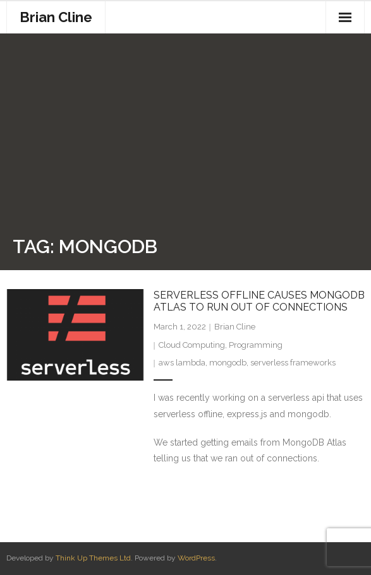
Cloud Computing (192, 345)
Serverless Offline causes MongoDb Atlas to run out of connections (259, 301)
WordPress (196, 558)
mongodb (227, 362)
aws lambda (182, 362)
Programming (256, 345)
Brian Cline (234, 326)
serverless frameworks (293, 362)
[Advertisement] (192, 137)
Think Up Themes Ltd (93, 558)
